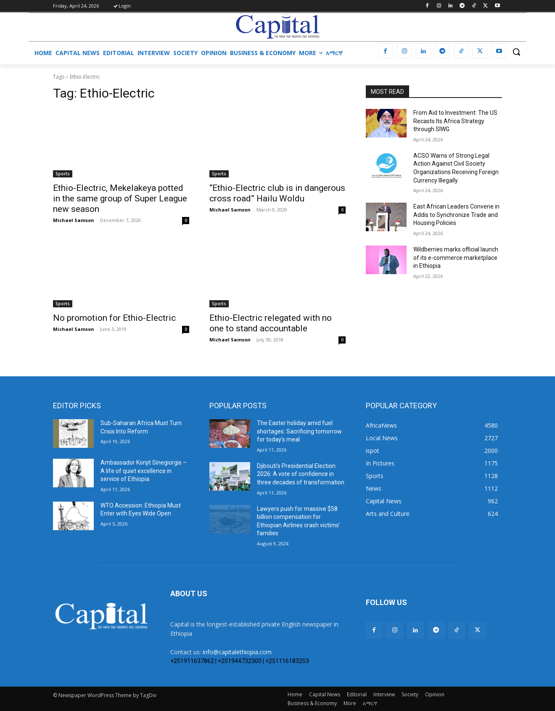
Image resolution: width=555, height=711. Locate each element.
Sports (63, 174)
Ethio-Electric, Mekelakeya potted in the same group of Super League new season (120, 198)
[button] (516, 52)
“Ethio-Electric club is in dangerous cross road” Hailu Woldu (277, 193)
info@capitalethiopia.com (237, 652)
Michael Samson (73, 220)
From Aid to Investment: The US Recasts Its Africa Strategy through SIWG (455, 120)
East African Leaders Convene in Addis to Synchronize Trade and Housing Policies (456, 214)
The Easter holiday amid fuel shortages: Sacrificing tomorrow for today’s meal (299, 431)
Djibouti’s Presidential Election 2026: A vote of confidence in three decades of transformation (300, 474)
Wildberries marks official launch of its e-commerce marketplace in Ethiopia (455, 257)
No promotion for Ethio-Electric (114, 318)
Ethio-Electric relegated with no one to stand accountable (270, 323)
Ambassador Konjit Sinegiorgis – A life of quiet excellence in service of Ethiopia (143, 470)
